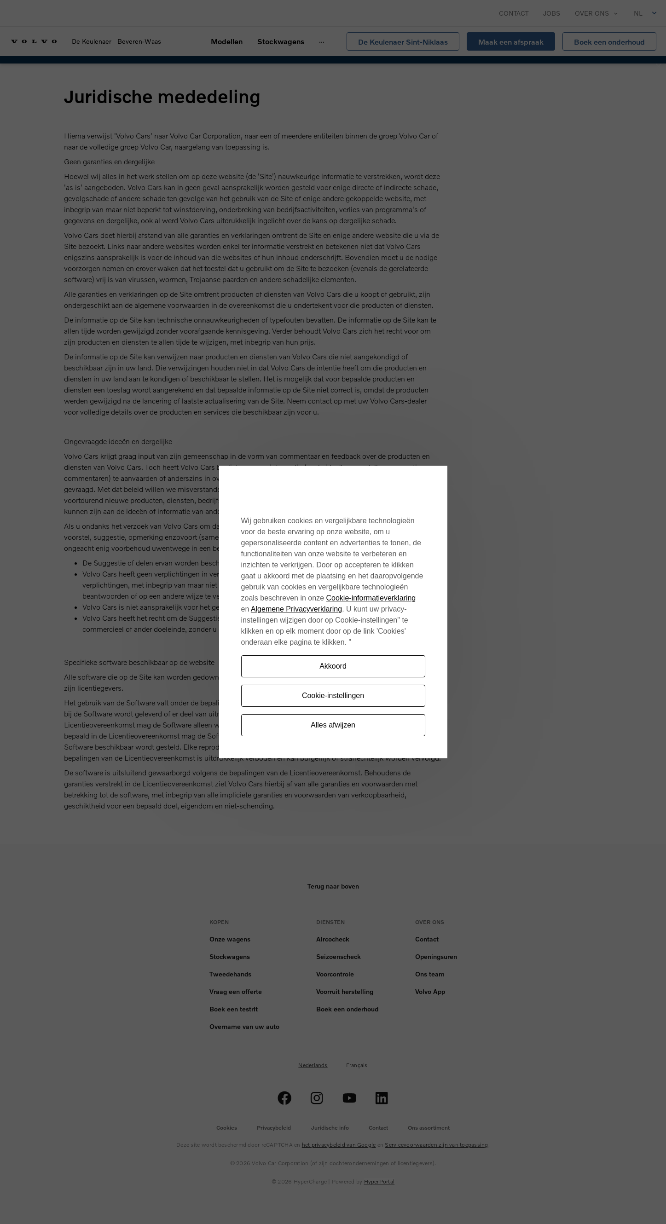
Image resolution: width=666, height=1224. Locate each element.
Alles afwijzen (333, 725)
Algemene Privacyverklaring (296, 609)
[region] (333, 612)
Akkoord (333, 666)
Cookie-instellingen (333, 695)
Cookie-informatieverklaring (371, 598)
